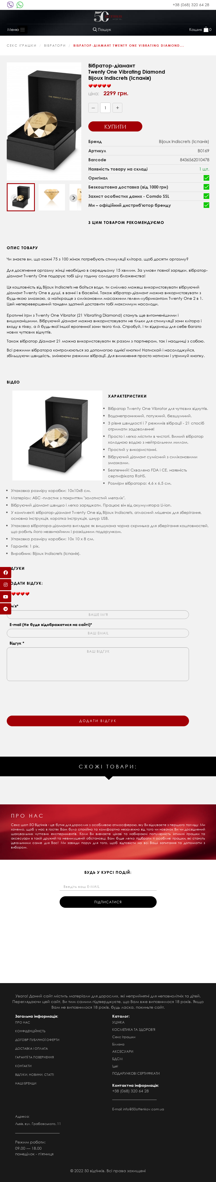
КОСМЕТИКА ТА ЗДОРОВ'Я (133, 1029)
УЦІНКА (118, 1022)
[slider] (99, 86)
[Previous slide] (15, 198)
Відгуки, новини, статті (34, 1074)
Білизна (118, 1044)
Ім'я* (14, 606)
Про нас (22, 1022)
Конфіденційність (30, 1031)
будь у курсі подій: (108, 872)
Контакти (23, 1066)
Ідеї (115, 1066)
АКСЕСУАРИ (122, 1051)
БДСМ (117, 1058)
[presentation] (49, 695)
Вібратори (55, 45)
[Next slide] (73, 198)
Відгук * (17, 643)
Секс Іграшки (22, 45)
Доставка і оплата (31, 1048)
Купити (115, 126)
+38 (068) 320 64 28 (191, 4)
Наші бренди (25, 1083)
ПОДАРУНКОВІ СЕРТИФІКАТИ (136, 1073)
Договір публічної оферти (37, 1040)
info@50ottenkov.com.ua (143, 1109)
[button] (21, 197)
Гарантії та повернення (34, 1057)
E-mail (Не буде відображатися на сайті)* (51, 624)
